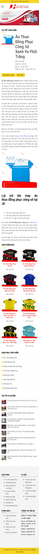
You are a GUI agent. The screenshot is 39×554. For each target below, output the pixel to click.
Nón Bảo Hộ (7, 384)
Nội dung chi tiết (8, 75)
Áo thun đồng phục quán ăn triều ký (10, 290)
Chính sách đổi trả (11, 532)
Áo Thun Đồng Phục (9, 358)
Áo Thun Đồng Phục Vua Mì (9, 265)
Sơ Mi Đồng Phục (8, 362)
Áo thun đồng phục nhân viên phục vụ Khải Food (10, 316)
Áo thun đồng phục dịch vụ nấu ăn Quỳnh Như (29, 316)
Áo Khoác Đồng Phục (10, 371)
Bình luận (20, 75)
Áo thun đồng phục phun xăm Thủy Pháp (10, 341)
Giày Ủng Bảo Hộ (8, 379)
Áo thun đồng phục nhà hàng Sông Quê (29, 290)
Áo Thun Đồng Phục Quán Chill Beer (29, 265)
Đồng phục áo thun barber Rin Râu (29, 341)
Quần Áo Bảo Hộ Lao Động (12, 366)
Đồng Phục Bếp (8, 375)
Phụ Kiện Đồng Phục (9, 388)
